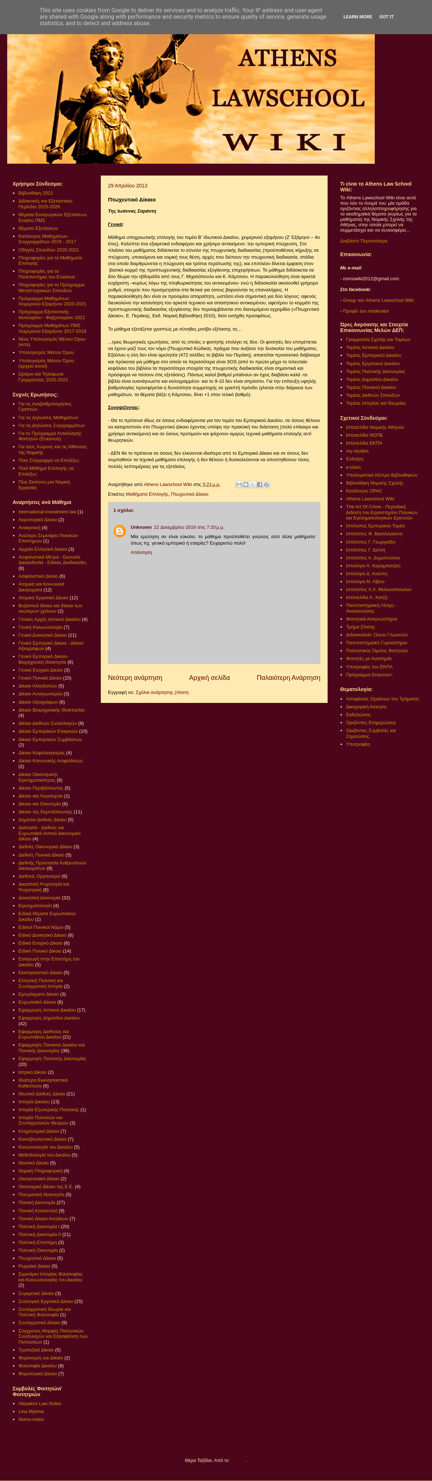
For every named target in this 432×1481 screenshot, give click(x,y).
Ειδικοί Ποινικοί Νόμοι (40, 927)
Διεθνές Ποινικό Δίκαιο (41, 855)
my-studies (357, 451)
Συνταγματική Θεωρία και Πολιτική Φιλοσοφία (44, 1312)
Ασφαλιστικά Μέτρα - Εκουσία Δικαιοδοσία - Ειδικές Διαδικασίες (52, 559)
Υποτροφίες (358, 744)
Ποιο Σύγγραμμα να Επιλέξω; (49, 460)
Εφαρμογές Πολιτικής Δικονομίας (52, 1058)
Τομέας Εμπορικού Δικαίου (373, 355)
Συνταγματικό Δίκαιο (39, 1322)
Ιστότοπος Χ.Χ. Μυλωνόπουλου (378, 589)
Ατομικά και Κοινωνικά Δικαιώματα (41, 586)
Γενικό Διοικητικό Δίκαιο (42, 635)
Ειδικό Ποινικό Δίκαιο (40, 951)
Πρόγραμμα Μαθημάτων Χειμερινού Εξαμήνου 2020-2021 (52, 301)
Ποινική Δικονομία (36, 1202)
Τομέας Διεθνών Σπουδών (373, 395)
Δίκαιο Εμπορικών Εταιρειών (48, 731)
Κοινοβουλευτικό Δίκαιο (42, 1139)
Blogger (238, 1460)
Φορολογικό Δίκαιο (37, 1373)
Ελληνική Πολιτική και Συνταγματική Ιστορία (40, 983)
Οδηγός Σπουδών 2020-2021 (48, 250)
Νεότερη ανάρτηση (135, 677)
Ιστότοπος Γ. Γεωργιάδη (370, 542)
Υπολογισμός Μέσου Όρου (46, 352)
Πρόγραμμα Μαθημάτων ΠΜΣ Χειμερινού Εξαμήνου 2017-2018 (52, 328)
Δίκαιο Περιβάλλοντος (40, 788)
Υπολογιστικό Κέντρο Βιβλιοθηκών (381, 475)
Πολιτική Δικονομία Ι (38, 1226)
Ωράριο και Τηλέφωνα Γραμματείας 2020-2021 (43, 376)
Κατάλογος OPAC (364, 491)
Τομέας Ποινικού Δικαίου (371, 387)
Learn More (357, 16)
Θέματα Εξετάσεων (38, 228)
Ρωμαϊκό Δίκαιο (34, 1266)
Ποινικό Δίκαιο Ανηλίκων (43, 1218)
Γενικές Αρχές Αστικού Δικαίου (49, 619)
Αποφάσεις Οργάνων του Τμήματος (382, 698)
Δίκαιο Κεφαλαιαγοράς (41, 752)
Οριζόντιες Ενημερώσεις (371, 722)
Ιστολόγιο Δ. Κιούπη (366, 573)
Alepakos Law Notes (39, 1403)
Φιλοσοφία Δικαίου (37, 1365)
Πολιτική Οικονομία (38, 1250)
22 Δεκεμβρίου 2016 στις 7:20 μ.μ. (189, 527)
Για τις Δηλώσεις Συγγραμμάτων (51, 425)
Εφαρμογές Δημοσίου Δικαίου (49, 1018)
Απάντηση (141, 552)
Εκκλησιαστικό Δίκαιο (40, 972)
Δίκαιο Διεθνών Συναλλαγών (47, 723)
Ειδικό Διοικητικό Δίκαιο (42, 935)
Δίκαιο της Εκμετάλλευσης (45, 811)
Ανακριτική (29, 527)
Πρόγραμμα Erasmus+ (369, 674)
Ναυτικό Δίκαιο (33, 1163)
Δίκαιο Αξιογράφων (38, 702)
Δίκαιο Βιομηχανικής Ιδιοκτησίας (51, 710)
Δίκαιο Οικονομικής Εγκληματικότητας (38, 777)
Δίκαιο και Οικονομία (39, 804)
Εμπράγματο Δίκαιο (38, 994)
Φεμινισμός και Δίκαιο (40, 1357)
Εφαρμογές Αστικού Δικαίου (47, 1010)
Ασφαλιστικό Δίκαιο (38, 576)
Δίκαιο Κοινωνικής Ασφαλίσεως (50, 760)
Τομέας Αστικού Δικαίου (370, 347)
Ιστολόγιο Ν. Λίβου (365, 581)
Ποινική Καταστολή (37, 1210)
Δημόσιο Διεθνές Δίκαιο (42, 819)
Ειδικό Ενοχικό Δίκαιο (40, 943)
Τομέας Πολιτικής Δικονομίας (375, 371)
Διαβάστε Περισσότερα (363, 241)
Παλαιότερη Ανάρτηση (288, 677)
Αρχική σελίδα (209, 677)
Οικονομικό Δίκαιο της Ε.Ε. (45, 1186)
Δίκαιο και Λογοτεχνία (40, 796)
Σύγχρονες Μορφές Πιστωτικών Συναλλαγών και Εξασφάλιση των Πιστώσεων (52, 1336)
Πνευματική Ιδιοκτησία (41, 1194)
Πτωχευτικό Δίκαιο (189, 494)
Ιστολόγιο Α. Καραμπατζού (373, 565)
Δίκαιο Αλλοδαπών (37, 686)
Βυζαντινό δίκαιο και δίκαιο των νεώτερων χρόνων (50, 608)
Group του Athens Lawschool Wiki (378, 300)
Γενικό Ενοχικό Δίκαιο (40, 670)
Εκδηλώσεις (358, 714)
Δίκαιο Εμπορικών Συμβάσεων (50, 739)
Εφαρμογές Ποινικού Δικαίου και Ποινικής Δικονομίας (51, 1047)
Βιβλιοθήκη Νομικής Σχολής (375, 483)
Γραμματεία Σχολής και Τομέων (378, 339)
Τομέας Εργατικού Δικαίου (373, 363)
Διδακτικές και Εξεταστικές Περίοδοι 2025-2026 (45, 203)
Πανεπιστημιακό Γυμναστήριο (376, 642)
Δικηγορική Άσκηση (366, 706)
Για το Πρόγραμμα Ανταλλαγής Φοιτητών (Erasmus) (49, 436)
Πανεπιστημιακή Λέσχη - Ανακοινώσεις (371, 608)
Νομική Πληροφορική (40, 1170)
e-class (353, 467)
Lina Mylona (31, 1411)
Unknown (141, 527)
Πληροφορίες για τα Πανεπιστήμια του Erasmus (46, 274)
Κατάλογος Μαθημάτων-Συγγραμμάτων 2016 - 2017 (47, 239)
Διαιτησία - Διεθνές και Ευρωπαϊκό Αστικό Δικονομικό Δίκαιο (49, 833)
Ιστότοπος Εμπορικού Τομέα (375, 525)
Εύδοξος (355, 459)
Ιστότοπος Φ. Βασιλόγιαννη (374, 533)
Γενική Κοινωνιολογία (40, 627)
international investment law (47, 511)
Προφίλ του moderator (366, 311)
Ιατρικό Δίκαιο (32, 1072)
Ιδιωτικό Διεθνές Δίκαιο (41, 1093)
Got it (386, 16)
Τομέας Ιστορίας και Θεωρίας (376, 403)
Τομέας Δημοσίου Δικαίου (372, 379)
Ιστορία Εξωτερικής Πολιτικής (48, 1109)
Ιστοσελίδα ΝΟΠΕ (364, 435)
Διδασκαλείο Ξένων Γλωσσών (377, 634)
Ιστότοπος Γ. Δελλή (365, 550)
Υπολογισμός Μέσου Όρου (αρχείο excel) (46, 363)
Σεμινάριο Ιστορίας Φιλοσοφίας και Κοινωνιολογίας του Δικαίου (50, 1276)
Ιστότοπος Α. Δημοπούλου (373, 557)
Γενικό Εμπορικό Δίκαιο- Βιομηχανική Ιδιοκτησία (43, 659)
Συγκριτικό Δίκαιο (36, 1293)
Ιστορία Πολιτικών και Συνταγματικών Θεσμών (43, 1120)
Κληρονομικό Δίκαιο (38, 1131)
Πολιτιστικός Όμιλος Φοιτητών (377, 650)
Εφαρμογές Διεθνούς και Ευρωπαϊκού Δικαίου (43, 1034)
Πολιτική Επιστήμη (37, 1242)
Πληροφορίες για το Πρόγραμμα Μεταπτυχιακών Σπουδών (51, 287)
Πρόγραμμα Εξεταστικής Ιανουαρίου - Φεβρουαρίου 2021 (51, 314)
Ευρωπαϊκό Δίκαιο (37, 1002)
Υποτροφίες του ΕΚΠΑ (369, 666)
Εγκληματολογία (35, 905)
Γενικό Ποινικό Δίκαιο (40, 678)
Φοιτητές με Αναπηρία (368, 658)
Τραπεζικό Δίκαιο (36, 1350)
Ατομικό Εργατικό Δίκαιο (43, 597)
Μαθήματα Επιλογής (147, 494)
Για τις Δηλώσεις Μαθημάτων (48, 417)
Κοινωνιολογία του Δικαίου (45, 1147)
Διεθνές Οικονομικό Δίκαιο (45, 846)
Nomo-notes (31, 1419)
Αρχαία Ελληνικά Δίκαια (42, 549)
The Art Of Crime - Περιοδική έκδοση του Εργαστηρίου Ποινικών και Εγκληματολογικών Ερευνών (382, 512)
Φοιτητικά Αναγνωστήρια (371, 619)
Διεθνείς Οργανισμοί (39, 876)
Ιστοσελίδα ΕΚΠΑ (364, 443)
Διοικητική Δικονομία (39, 897)
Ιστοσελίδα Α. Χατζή (366, 597)
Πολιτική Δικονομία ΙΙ (39, 1234)
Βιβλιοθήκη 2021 (35, 193)
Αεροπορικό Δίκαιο (37, 519)
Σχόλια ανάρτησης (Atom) (162, 692)
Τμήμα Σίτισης (360, 627)
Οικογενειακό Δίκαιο (38, 1178)
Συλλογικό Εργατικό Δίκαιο (45, 1301)
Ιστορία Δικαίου (34, 1101)
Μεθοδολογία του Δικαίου (44, 1155)
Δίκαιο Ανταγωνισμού (40, 693)
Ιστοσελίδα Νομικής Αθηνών (375, 427)
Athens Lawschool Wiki (370, 498)
